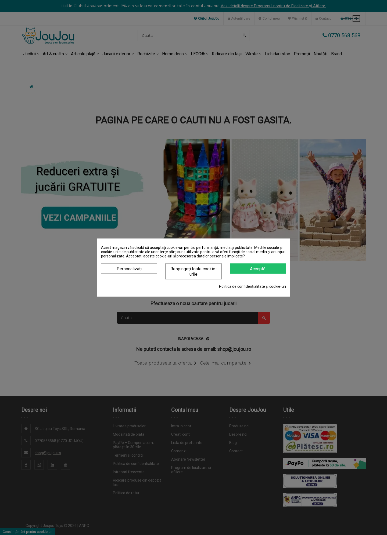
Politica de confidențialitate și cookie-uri (252, 286)
